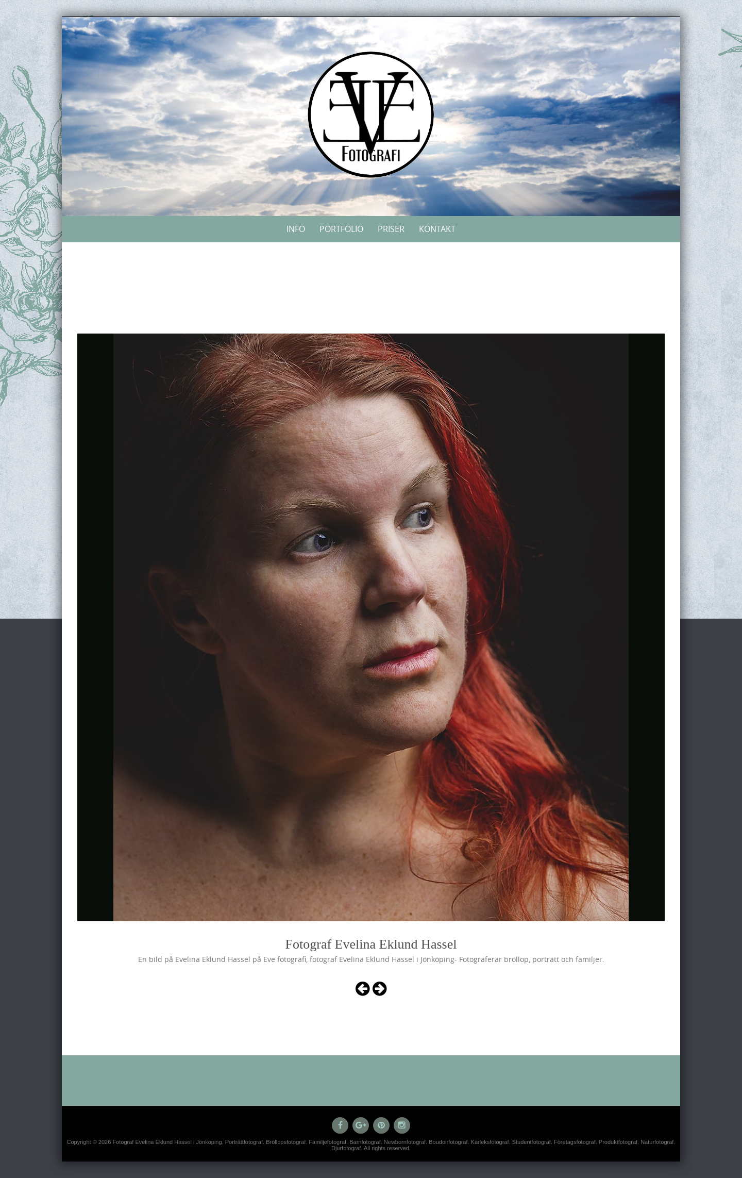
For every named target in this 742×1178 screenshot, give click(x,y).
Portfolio (341, 229)
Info (295, 229)
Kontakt (437, 229)
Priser (391, 229)
